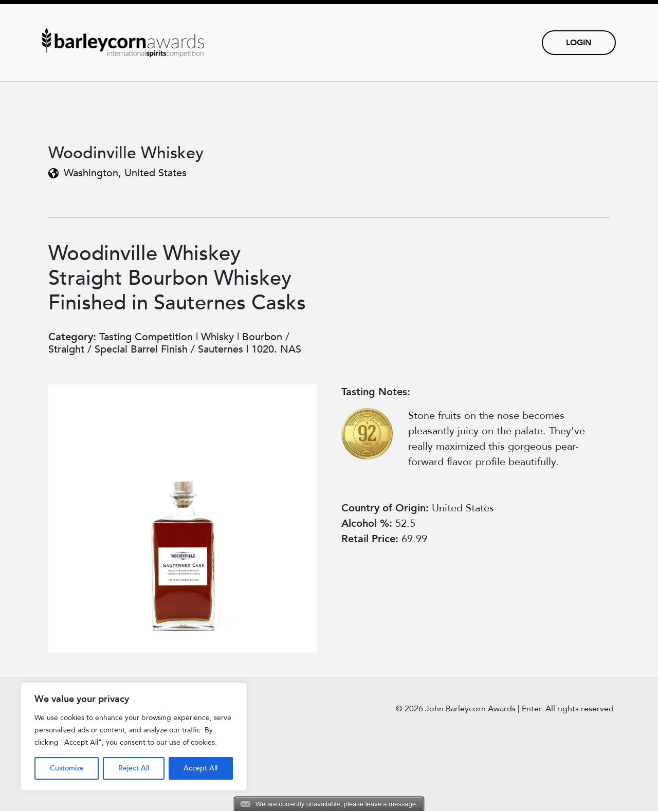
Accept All (200, 768)
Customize (67, 768)
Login (579, 42)
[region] (134, 736)
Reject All (133, 768)
